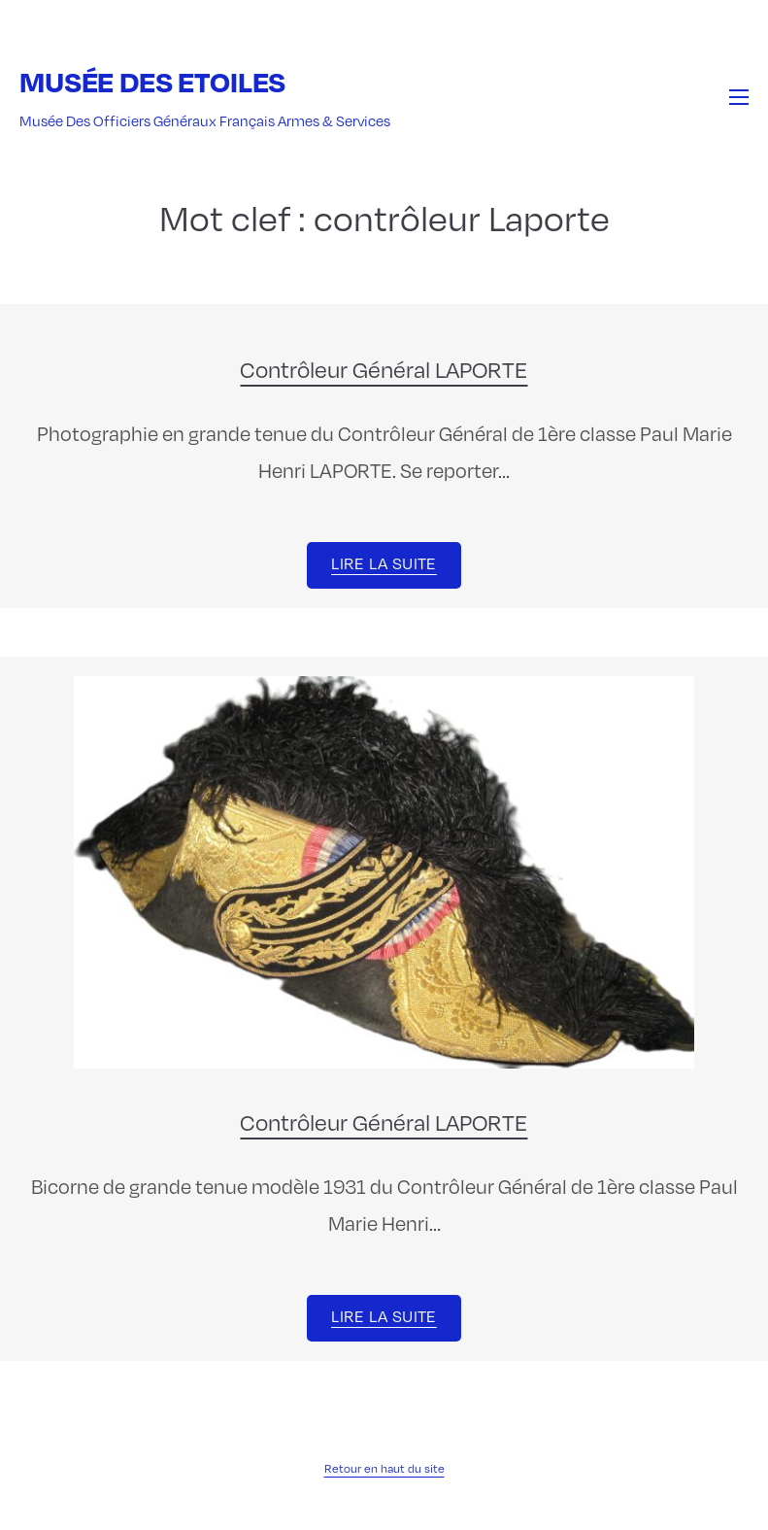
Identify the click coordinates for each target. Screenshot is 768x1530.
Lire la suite (384, 563)
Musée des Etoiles (152, 81)
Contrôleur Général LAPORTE (383, 369)
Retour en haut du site (384, 1468)
